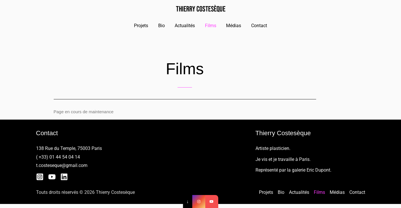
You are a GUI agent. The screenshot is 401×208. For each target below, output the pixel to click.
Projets (143, 25)
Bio (162, 25)
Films (210, 25)
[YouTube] (52, 177)
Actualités (185, 25)
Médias (232, 25)
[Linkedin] (64, 177)
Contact (257, 25)
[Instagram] (40, 177)
